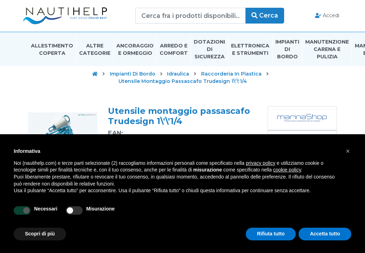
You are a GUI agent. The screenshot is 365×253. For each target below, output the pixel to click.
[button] (347, 151)
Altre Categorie (94, 50)
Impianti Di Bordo (287, 50)
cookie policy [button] (287, 170)
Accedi (322, 16)
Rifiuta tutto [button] (271, 233)
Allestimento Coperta (52, 50)
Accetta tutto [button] (325, 233)
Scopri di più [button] (40, 233)
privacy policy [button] (260, 163)
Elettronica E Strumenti (250, 50)
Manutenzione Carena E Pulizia (327, 50)
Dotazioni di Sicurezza (209, 50)
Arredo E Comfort (174, 50)
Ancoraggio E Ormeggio (135, 50)
